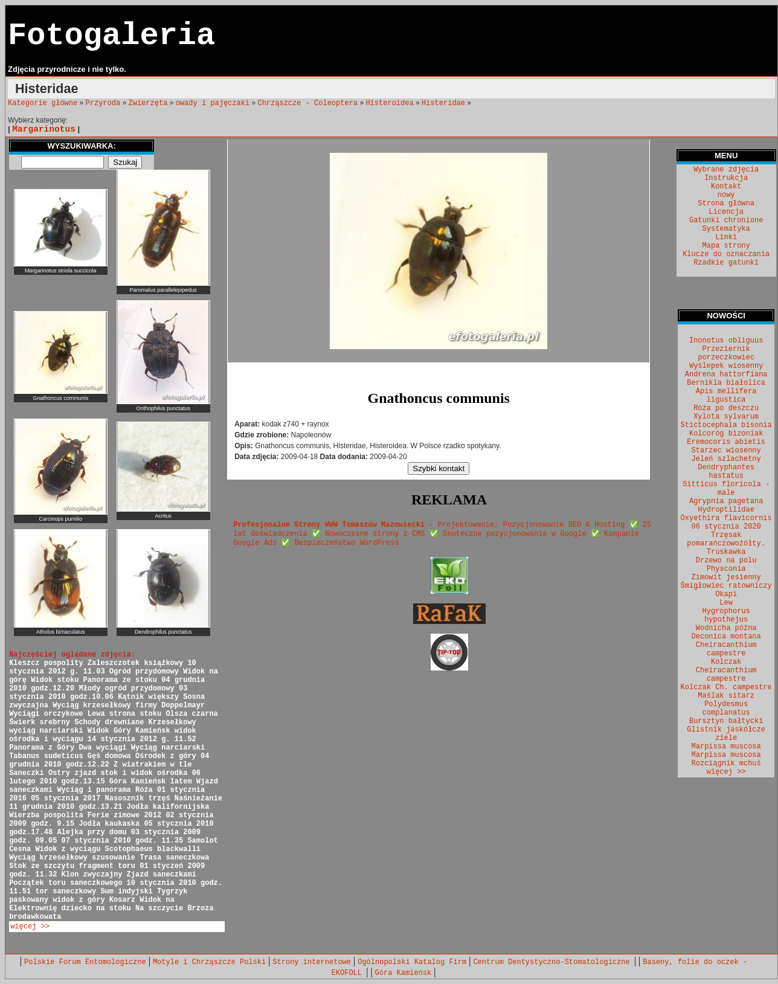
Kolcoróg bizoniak (726, 433)
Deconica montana (726, 636)
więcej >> (30, 926)
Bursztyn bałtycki (726, 721)
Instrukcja (726, 178)
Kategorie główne (42, 103)
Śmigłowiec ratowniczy (726, 586)
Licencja (726, 212)
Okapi (726, 594)
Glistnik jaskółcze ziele (726, 733)
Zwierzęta (148, 103)
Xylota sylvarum (726, 417)
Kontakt (726, 186)
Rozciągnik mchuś (726, 763)
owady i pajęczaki (212, 103)
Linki (726, 237)
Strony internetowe (311, 962)
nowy (726, 195)
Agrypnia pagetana (726, 501)
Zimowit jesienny (726, 577)
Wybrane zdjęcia (726, 170)
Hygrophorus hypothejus (726, 615)
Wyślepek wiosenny (726, 366)
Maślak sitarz (726, 696)
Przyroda (103, 103)
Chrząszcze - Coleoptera (307, 103)
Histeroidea (389, 103)
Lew (726, 603)
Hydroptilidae (726, 510)
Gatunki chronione (726, 220)
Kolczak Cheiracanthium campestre (726, 670)
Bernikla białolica (726, 383)
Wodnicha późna (726, 628)
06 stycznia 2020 (726, 527)
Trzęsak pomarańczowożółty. (726, 539)
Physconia (726, 569)
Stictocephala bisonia (726, 425)
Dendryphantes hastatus (726, 471)
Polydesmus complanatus (726, 708)
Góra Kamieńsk (403, 973)
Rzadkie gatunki (726, 263)
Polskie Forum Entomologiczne (85, 962)
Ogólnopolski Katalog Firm (412, 962)
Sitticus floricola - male (726, 488)
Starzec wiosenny (726, 450)
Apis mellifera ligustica (726, 395)
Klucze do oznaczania (726, 254)
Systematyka (726, 229)
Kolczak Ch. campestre (726, 687)
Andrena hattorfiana (726, 374)
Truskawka (726, 552)
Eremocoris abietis (726, 442)
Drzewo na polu (726, 560)
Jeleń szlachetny (726, 459)
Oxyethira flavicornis (726, 518)
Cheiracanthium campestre (726, 649)
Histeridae (443, 103)
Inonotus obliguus (726, 340)
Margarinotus (44, 129)
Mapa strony (726, 246)
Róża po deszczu (726, 408)
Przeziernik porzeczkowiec (726, 353)
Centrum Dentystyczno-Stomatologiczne (553, 962)
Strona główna (726, 203)
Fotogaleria (111, 36)
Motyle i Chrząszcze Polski (209, 962)
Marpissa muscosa (726, 746)
